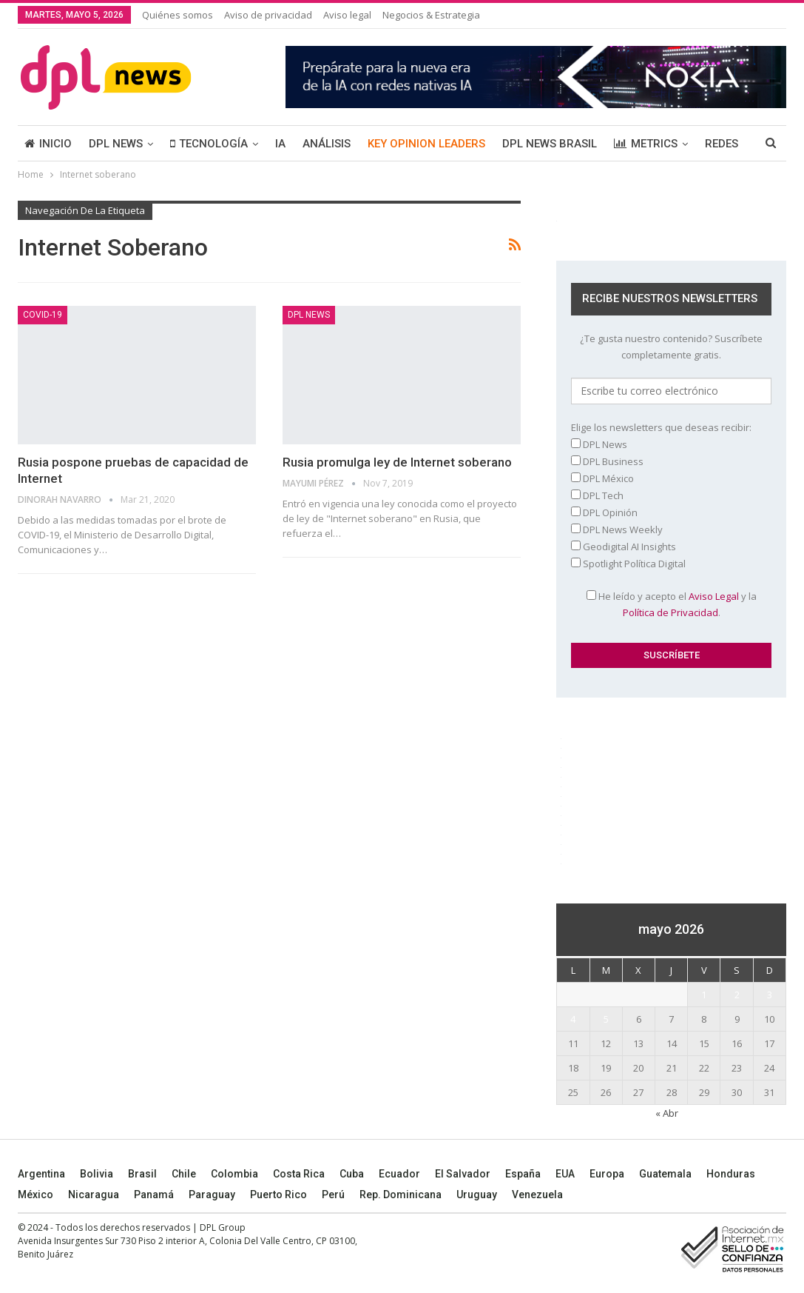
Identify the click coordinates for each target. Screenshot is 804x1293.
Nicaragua (93, 1194)
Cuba (351, 1174)
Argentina (41, 1174)
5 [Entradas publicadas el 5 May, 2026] (606, 1019)
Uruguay (476, 1194)
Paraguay (212, 1194)
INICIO (48, 143)
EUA (565, 1174)
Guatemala (665, 1174)
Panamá (154, 1194)
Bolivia (96, 1174)
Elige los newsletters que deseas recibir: (661, 427)
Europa (607, 1174)
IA (280, 143)
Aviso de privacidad (268, 14)
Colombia (234, 1174)
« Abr (666, 1113)
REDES (721, 143)
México (35, 1194)
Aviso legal (347, 14)
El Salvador (462, 1174)
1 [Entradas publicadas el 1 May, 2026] (703, 994)
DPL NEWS (116, 143)
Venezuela (537, 1194)
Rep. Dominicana (400, 1194)
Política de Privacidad (670, 612)
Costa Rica (299, 1174)
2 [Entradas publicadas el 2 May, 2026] (737, 994)
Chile (184, 1174)
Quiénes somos (177, 14)
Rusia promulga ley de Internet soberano (397, 462)
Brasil (142, 1174)
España (523, 1174)
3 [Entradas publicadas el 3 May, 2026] (769, 994)
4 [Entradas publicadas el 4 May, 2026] (572, 1019)
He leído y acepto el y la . (672, 604)
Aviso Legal (714, 596)
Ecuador (399, 1174)
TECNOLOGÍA (209, 143)
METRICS (646, 143)
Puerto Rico (278, 1194)
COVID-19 (42, 315)
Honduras (730, 1174)
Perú (333, 1194)
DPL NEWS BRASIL (549, 143)
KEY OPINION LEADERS (426, 143)
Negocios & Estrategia (431, 14)
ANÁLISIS (327, 143)
